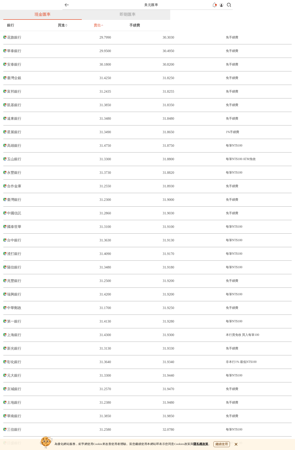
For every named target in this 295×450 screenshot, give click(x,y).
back (67, 5)
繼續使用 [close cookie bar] (221, 444)
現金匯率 (43, 14)
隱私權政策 (200, 444)
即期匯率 (128, 14)
